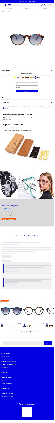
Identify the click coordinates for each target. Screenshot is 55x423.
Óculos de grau (9, 8)
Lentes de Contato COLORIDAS (9, 364)
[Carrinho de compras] (51, 4)
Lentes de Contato (6, 359)
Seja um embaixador (6, 383)
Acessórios (4, 367)
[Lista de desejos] (48, 4)
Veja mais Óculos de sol (27, 332)
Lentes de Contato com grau (8, 361)
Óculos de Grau (5, 353)
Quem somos (4, 372)
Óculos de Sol (5, 356)
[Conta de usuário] (45, 4)
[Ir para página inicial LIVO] (8, 5)
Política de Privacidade (7, 396)
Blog (2, 380)
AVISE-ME (27, 91)
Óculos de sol (27, 8)
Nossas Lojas (5, 375)
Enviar (48, 343)
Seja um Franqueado (6, 377)
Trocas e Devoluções (7, 393)
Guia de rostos (5, 388)
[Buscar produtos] (41, 4)
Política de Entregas (6, 399)
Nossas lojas (44, 8)
